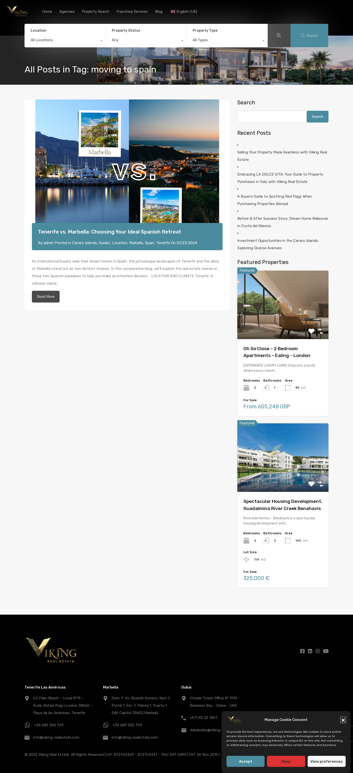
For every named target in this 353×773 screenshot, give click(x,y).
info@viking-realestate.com (56, 737)
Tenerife (163, 243)
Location (38, 30)
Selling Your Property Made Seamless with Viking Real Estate (282, 156)
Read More (46, 296)
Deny (285, 763)
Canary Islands (84, 243)
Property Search (95, 11)
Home (47, 11)
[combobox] (65, 41)
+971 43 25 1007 (203, 718)
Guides (104, 243)
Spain (149, 243)
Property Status (126, 30)
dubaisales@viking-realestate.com (218, 730)
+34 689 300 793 (48, 725)
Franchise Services (132, 11)
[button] (343, 721)
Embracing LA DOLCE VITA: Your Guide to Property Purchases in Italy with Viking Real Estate (280, 178)
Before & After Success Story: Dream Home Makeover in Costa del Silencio (282, 222)
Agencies (67, 11)
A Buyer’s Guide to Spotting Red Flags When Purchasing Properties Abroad (274, 200)
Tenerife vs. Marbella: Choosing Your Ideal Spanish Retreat (109, 232)
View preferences (326, 763)
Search (246, 102)
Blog (159, 11)
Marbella (136, 243)
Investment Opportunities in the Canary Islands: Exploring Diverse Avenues (278, 244)
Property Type (205, 30)
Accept (245, 763)
